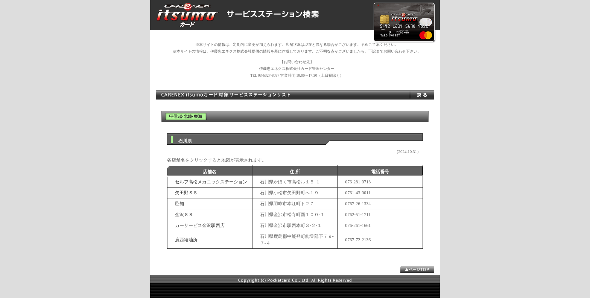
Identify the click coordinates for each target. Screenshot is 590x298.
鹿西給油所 (186, 239)
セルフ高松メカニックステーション (211, 182)
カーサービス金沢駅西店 (200, 225)
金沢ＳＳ (184, 214)
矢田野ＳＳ (186, 192)
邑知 (179, 203)
